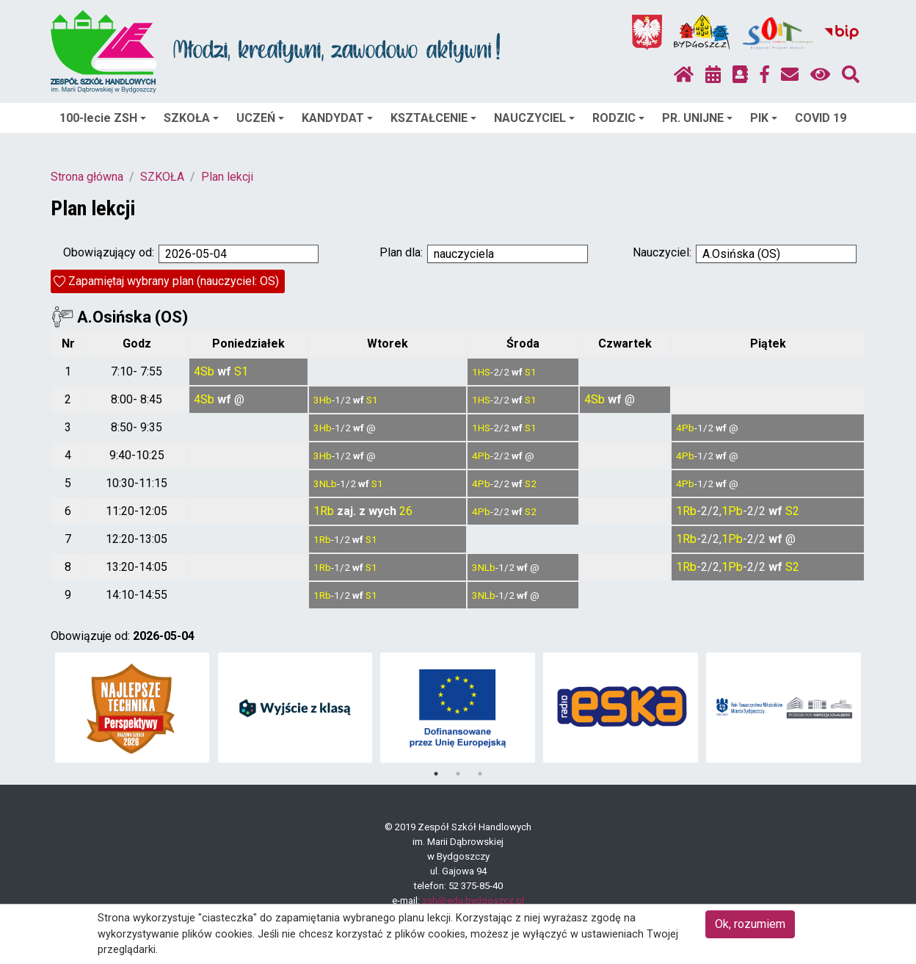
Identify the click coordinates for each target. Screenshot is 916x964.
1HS (481, 372)
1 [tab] (436, 773)
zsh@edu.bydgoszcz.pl (473, 900)
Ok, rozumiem (750, 924)
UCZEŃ (260, 118)
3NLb (325, 483)
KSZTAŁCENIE (433, 118)
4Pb (685, 428)
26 (405, 511)
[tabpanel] (132, 707)
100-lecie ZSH (102, 118)
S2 (531, 483)
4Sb (204, 371)
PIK (763, 118)
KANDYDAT (337, 118)
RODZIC (618, 118)
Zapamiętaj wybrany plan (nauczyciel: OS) (173, 281)
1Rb (323, 511)
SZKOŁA (191, 118)
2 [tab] (458, 773)
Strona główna (87, 177)
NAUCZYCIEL (534, 118)
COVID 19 (820, 118)
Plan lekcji (227, 177)
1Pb (732, 511)
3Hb (322, 400)
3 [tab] (480, 773)
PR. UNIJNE (697, 118)
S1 (241, 371)
